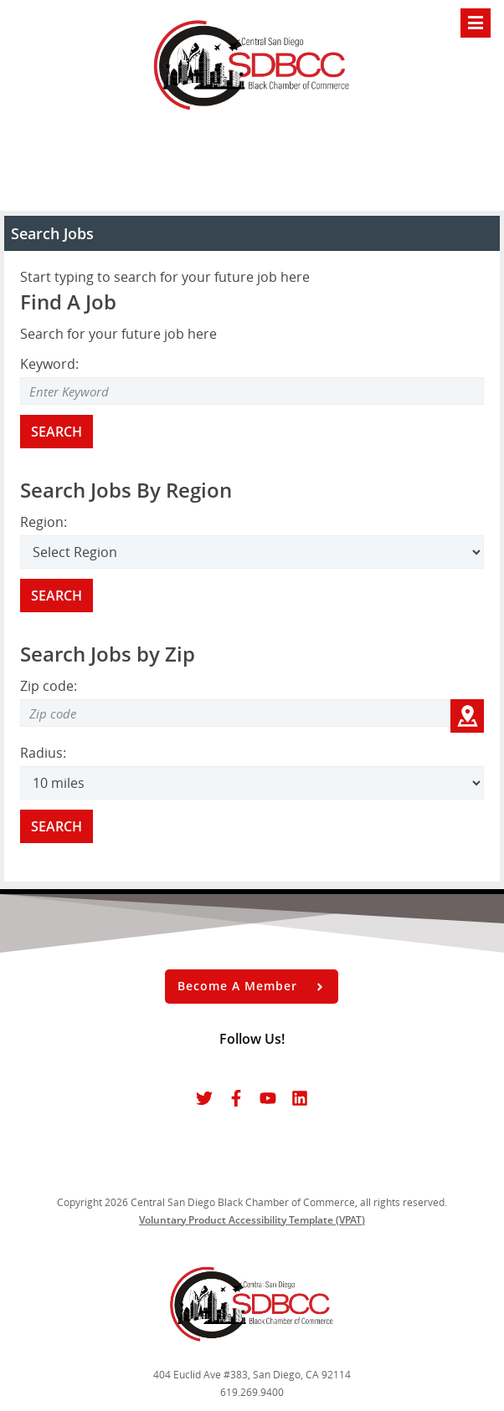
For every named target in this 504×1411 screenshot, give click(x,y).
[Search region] (252, 552)
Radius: (43, 753)
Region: (43, 522)
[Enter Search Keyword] (252, 391)
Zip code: (48, 686)
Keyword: (49, 364)
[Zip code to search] (235, 713)
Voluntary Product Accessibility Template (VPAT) (252, 1220)
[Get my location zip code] (467, 716)
